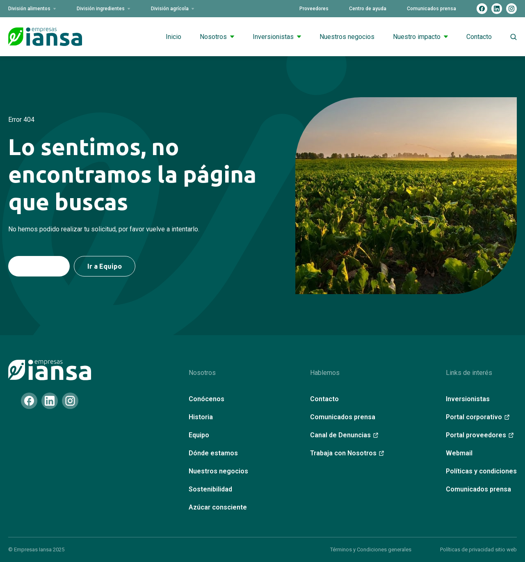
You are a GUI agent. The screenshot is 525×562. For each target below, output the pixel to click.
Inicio (173, 37)
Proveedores (314, 8)
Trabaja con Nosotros (347, 453)
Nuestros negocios (347, 37)
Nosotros (217, 37)
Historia (201, 417)
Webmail (459, 453)
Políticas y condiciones (481, 471)
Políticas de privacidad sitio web (478, 549)
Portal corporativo (477, 417)
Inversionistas (277, 37)
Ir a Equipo (104, 266)
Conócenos (206, 399)
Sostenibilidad (210, 489)
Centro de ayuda (367, 8)
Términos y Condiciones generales (370, 549)
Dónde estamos (213, 453)
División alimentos (32, 8)
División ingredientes (103, 8)
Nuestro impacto (420, 37)
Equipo (199, 435)
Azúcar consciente (218, 507)
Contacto (479, 37)
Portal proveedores (480, 435)
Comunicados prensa (431, 8)
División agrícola (172, 8)
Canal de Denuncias (344, 435)
